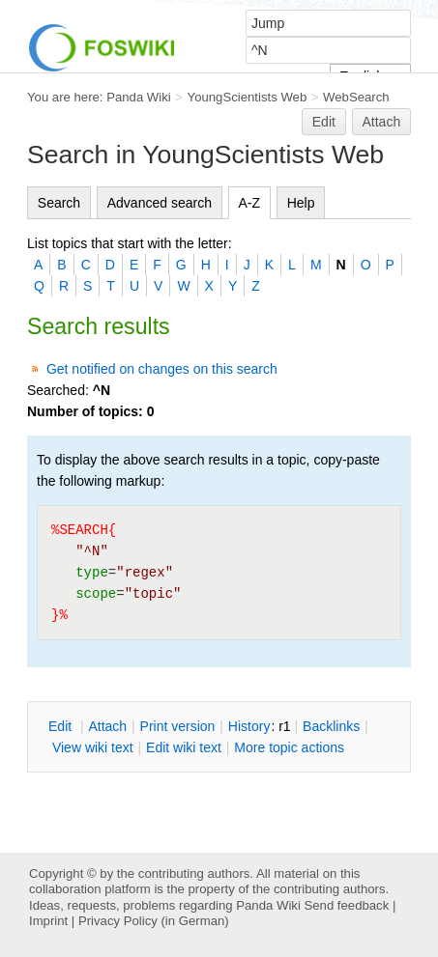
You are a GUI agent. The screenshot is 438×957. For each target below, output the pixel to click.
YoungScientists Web (247, 97)
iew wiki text (92, 747)
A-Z (250, 203)
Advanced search (159, 203)
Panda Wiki (138, 97)
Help (301, 203)
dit (61, 726)
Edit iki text (183, 747)
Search (59, 203)
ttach (107, 726)
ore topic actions (289, 747)
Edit (324, 121)
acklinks (331, 726)
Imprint (48, 921)
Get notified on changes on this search (161, 369)
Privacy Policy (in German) (153, 921)
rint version (178, 726)
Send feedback (346, 905)
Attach (382, 121)
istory (249, 726)
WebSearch (356, 97)
